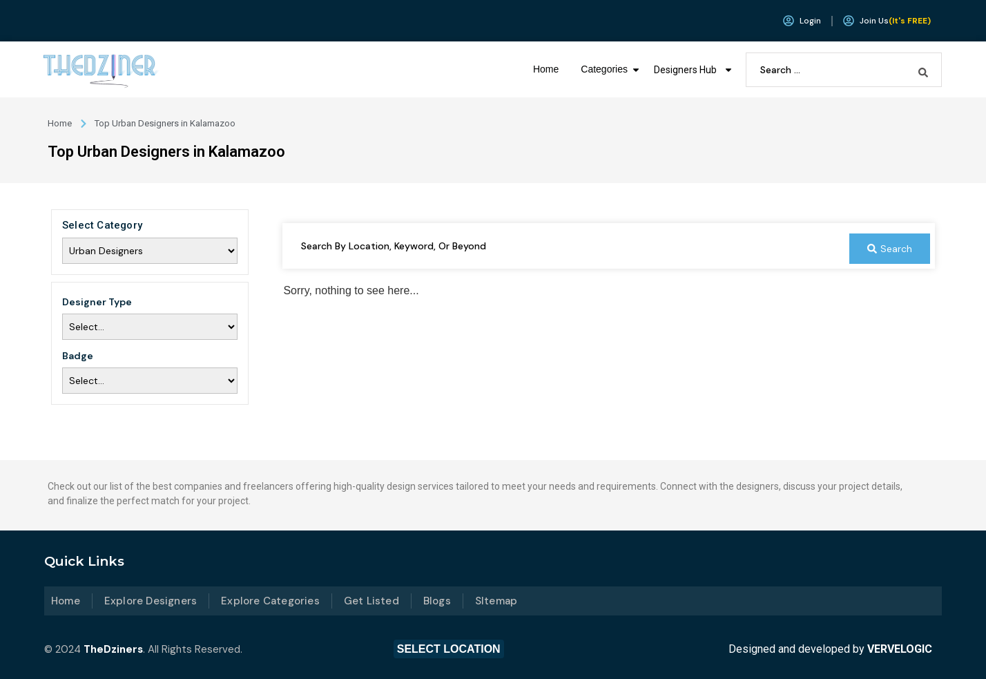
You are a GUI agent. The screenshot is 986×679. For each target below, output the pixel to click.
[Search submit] (923, 70)
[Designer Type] (150, 327)
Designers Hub (693, 70)
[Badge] (150, 380)
